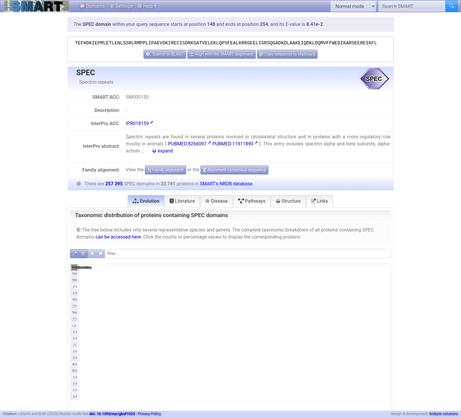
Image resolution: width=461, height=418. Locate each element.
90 (362, 273)
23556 (313, 306)
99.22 (337, 306)
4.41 (338, 345)
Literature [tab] (182, 201)
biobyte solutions (444, 414)
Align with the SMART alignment (221, 54)
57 (317, 370)
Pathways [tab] (251, 201)
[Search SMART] (412, 6)
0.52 (383, 338)
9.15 (383, 306)
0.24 (338, 273)
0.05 (383, 286)
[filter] (248, 253)
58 (317, 273)
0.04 (338, 377)
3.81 (383, 345)
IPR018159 (139, 123)
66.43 (382, 332)
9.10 (383, 319)
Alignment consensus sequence (234, 169)
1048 (314, 345)
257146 (358, 306)
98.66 (337, 319)
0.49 (338, 286)
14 (317, 357)
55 (317, 312)
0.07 (338, 351)
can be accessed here (118, 237)
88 (362, 312)
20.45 (337, 325)
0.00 (383, 377)
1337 (360, 338)
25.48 (382, 325)
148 (361, 286)
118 (315, 338)
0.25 (338, 364)
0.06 (338, 357)
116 (315, 286)
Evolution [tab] (146, 201)
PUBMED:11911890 (235, 144)
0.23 (338, 312)
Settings (120, 6)
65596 (359, 325)
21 (362, 351)
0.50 (338, 338)
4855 (314, 325)
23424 (313, 319)
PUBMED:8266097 (189, 144)
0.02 (383, 273)
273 (361, 364)
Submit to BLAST (164, 54)
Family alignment (165, 169)
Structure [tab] (288, 201)
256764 (358, 319)
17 (317, 351)
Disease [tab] (216, 201)
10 (317, 377)
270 (361, 370)
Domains (92, 6)
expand (162, 151)
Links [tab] (319, 201)
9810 (360, 345)
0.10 (383, 370)
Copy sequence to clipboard (287, 54)
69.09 (337, 332)
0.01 (383, 351)
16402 (313, 332)
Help (145, 6)
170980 (358, 332)
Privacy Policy (149, 414)
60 (317, 364)
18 (362, 357)
